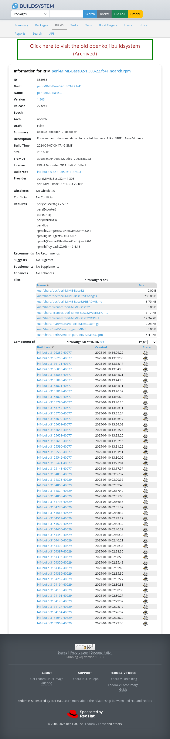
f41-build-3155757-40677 (54, 408)
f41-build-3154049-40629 (54, 618)
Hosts (143, 25)
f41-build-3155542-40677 (54, 457)
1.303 (41, 99)
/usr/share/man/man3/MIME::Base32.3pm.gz (68, 324)
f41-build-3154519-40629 (54, 518)
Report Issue (79, 652)
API (51, 33)
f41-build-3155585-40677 (54, 452)
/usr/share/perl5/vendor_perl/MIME (61, 329)
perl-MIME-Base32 (49, 93)
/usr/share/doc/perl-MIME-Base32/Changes (67, 296)
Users (128, 25)
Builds (59, 25)
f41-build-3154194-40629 (54, 584)
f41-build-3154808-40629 (54, 496)
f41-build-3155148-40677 (54, 468)
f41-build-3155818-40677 (54, 391)
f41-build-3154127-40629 (54, 607)
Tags (88, 25)
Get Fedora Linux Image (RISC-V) (46, 681)
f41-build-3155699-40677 (54, 419)
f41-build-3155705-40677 (54, 413)
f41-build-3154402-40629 (54, 546)
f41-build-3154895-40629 (54, 474)
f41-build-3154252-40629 (54, 579)
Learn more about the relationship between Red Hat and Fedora (107, 701)
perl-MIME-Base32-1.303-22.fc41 (59, 86)
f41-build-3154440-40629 (54, 540)
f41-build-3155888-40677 (54, 375)
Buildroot (44, 347)
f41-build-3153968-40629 (54, 623)
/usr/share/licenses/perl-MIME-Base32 (63, 307)
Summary (21, 25)
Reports (20, 33)
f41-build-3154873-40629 (54, 480)
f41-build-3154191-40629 (54, 595)
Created (101, 347)
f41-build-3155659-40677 (54, 424)
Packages (41, 25)
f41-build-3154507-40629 (54, 524)
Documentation (101, 652)
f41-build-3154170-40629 (54, 601)
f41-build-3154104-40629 (54, 612)
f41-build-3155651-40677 (54, 435)
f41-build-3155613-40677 (54, 441)
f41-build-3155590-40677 (54, 446)
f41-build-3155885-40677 (54, 380)
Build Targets (108, 25)
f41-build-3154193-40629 (54, 590)
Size (141, 285)
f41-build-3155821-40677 (54, 386)
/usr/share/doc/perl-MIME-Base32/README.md (69, 302)
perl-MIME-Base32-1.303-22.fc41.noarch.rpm (91, 70)
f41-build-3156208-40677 (54, 358)
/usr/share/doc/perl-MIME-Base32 (60, 290)
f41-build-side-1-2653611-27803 (59, 172)
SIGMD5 (19, 159)
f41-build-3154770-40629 (54, 507)
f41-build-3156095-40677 (54, 369)
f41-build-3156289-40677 (54, 352)
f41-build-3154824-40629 (54, 491)
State (147, 347)
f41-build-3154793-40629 (54, 502)
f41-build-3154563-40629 (54, 513)
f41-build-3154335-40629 (54, 573)
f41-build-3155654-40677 (54, 430)
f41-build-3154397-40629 (54, 551)
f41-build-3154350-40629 (54, 562)
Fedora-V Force (95, 724)
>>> (102, 342)
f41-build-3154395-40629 (54, 557)
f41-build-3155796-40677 (54, 402)
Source (62, 652)
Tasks (74, 25)
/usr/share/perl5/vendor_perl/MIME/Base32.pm (70, 335)
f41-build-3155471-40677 (54, 463)
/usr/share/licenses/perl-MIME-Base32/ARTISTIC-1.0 (72, 313)
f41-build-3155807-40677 (54, 397)
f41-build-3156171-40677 (54, 364)
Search (37, 33)
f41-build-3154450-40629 (54, 535)
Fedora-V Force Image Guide (123, 687)
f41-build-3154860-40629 (54, 485)
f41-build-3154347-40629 (54, 568)
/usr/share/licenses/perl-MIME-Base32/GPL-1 (68, 318)
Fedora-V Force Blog (123, 679)
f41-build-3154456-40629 (54, 529)
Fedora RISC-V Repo (85, 679)
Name (41, 285)
